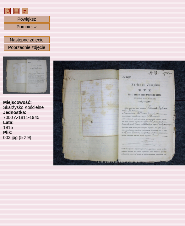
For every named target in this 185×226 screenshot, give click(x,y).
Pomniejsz (27, 26)
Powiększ (26, 19)
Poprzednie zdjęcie (26, 47)
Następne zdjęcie (26, 39)
